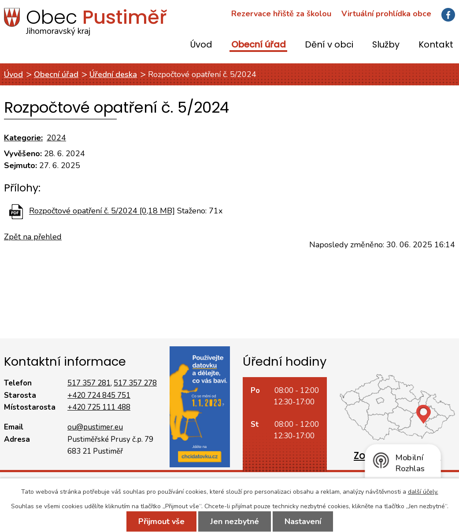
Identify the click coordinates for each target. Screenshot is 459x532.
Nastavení (303, 521)
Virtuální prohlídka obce (386, 13)
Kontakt (435, 45)
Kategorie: (23, 137)
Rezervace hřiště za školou (281, 13)
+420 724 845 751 (98, 395)
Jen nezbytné (234, 521)
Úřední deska (113, 74)
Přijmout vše (161, 521)
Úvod (201, 45)
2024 (56, 137)
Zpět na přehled (33, 236)
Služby (386, 45)
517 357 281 (89, 383)
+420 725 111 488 (98, 407)
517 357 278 (135, 383)
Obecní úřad (258, 45)
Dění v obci (329, 45)
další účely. (423, 492)
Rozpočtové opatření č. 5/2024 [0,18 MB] (102, 211)
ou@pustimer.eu (95, 427)
